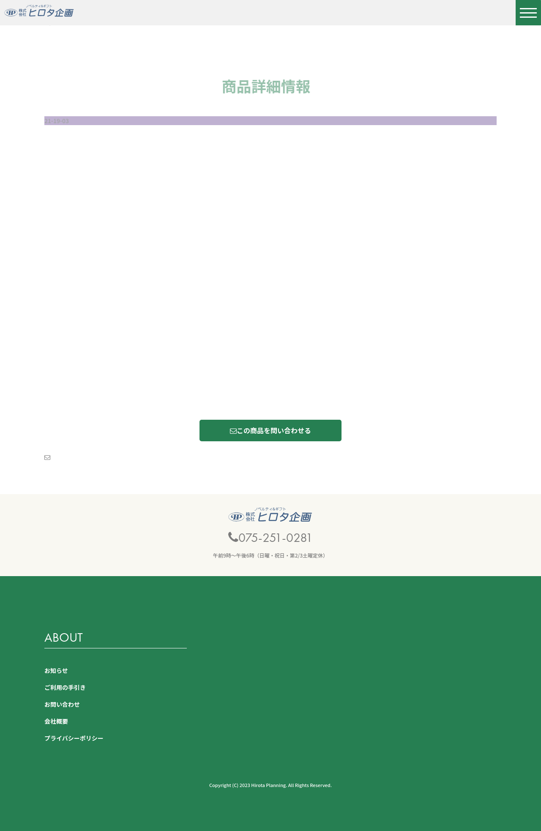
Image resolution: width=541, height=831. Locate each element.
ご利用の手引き (65, 687)
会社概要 (56, 721)
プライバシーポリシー (74, 738)
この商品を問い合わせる (270, 430)
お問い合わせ (62, 704)
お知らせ (56, 670)
